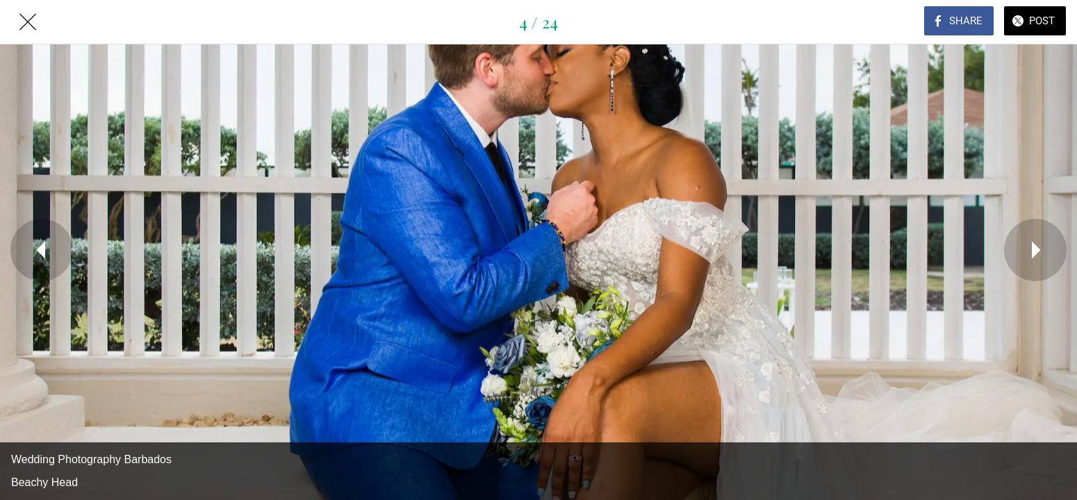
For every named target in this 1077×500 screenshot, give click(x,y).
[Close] (27, 22)
